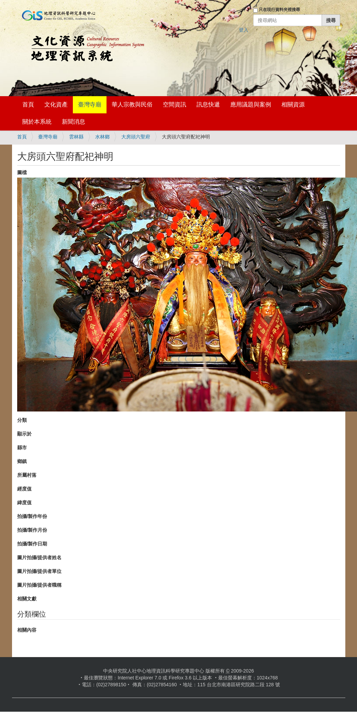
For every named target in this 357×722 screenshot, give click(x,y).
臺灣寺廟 (89, 104)
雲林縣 (76, 136)
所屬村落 (26, 475)
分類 (22, 420)
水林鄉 (102, 136)
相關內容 (26, 630)
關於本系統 (37, 122)
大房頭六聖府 (135, 136)
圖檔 (22, 172)
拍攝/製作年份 (32, 516)
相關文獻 (26, 598)
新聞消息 (73, 122)
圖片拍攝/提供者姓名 (39, 557)
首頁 (28, 104)
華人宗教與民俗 (132, 104)
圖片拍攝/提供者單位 (39, 571)
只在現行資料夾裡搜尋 (279, 9)
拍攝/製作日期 (32, 543)
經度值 (24, 489)
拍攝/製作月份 (32, 530)
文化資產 (56, 104)
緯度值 (24, 502)
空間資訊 (174, 104)
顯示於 (24, 434)
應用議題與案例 (250, 104)
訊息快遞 (208, 104)
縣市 (22, 447)
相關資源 (293, 104)
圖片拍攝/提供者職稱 (39, 585)
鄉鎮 (22, 461)
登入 (243, 30)
